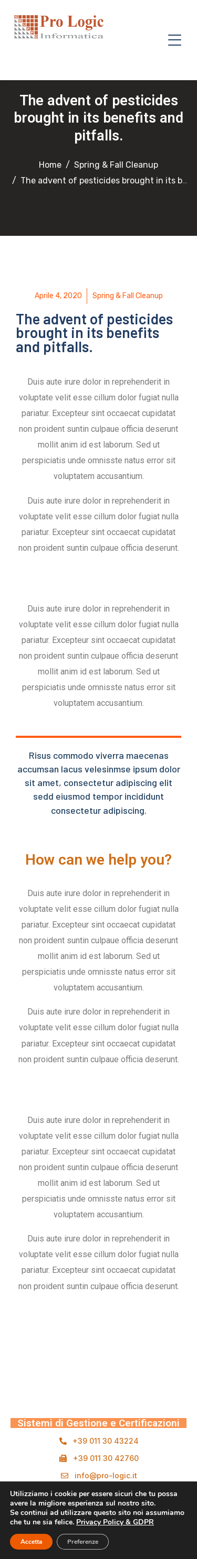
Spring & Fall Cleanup (127, 295)
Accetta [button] (31, 1542)
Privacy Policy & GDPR (115, 1522)
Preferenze (82, 1542)
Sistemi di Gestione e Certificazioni (98, 1423)
